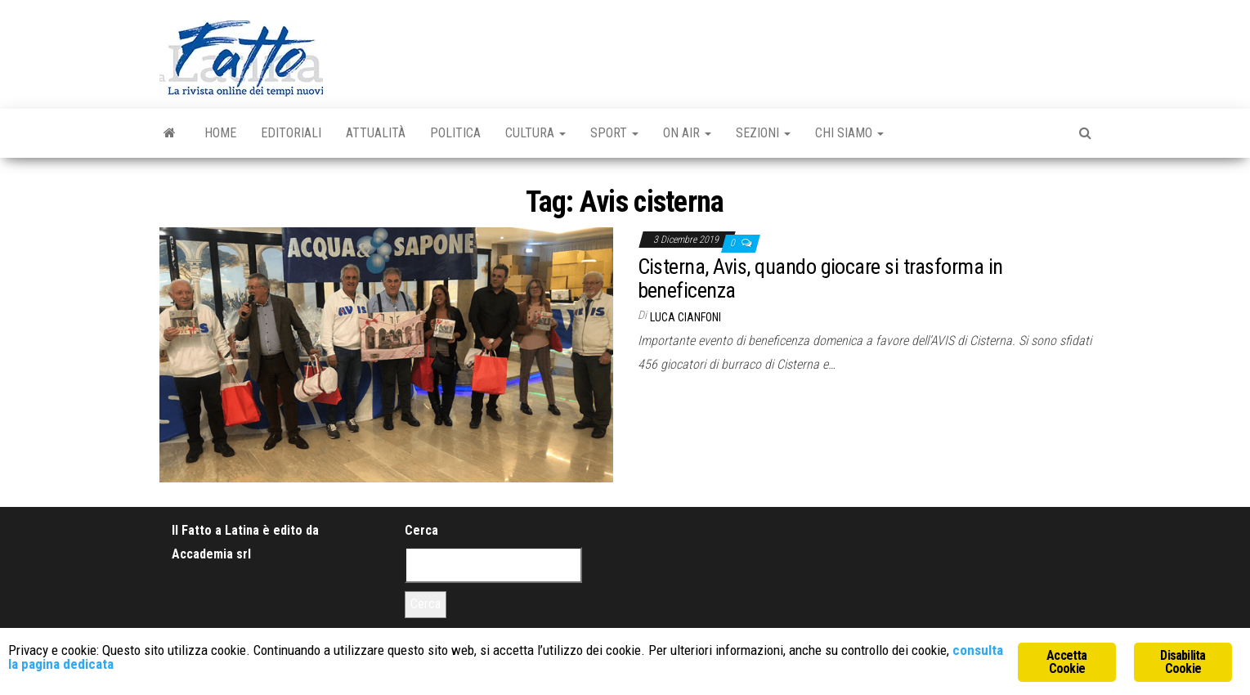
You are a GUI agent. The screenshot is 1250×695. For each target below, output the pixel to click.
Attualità (375, 133)
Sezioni (763, 133)
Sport (614, 133)
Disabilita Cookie (1182, 662)
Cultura (535, 133)
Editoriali (291, 133)
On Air (687, 133)
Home (220, 133)
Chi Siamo (849, 133)
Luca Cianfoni (685, 317)
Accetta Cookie (1066, 662)
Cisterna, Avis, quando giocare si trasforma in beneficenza (820, 278)
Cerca (421, 530)
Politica (455, 133)
